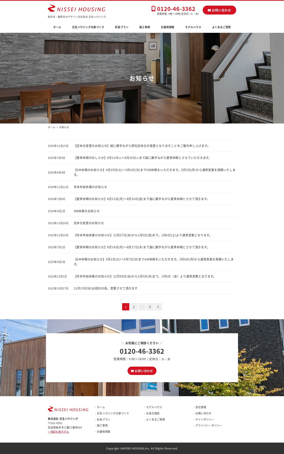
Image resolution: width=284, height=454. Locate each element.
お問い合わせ (219, 10)
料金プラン (103, 419)
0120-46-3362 (173, 9)
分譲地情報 (103, 431)
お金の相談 (153, 413)
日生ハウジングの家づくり (113, 413)
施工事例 (102, 425)
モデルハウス (154, 407)
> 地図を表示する (58, 432)
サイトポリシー (204, 419)
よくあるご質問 (155, 419)
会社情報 (200, 407)
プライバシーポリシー (208, 425)
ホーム (101, 407)
